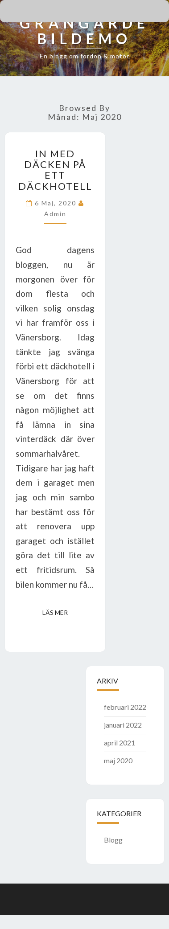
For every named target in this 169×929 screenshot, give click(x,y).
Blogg (113, 839)
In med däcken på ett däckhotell (55, 169)
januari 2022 (123, 724)
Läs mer (57, 612)
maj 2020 (118, 760)
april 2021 (119, 742)
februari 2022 (125, 707)
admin (55, 213)
